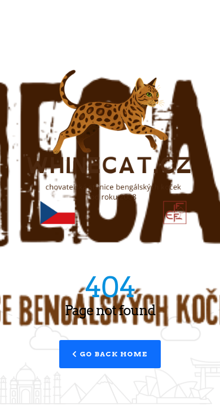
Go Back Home (109, 354)
